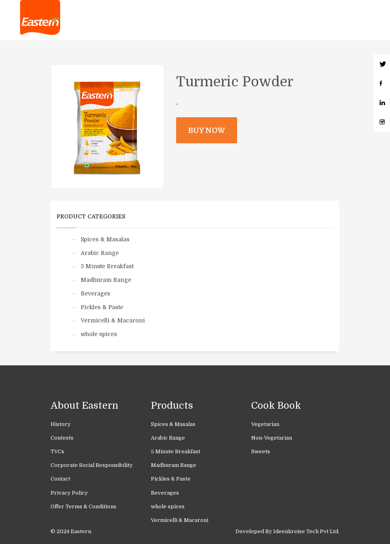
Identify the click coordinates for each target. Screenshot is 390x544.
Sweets (260, 451)
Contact (60, 479)
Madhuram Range (106, 280)
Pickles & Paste (102, 307)
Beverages (95, 293)
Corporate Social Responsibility (92, 465)
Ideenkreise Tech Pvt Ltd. (306, 531)
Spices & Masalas (105, 239)
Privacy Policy (69, 493)
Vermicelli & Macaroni (113, 320)
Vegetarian (265, 424)
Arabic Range (100, 253)
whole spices (99, 334)
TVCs (57, 451)
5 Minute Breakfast (107, 266)
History (61, 424)
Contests (62, 438)
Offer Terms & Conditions (83, 506)
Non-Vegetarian (271, 438)
